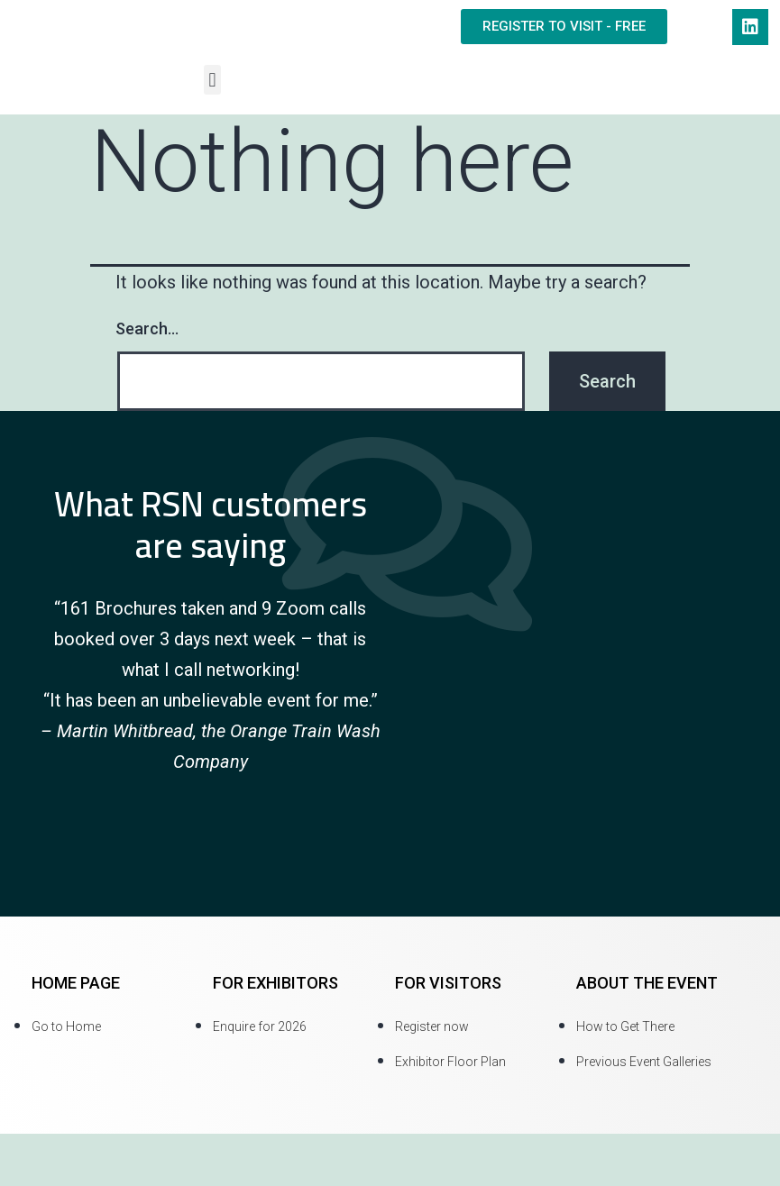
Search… (147, 328)
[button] (212, 80)
